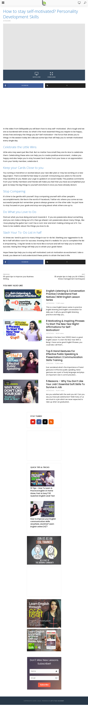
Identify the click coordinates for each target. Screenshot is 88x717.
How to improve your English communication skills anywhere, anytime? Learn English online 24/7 (43, 527)
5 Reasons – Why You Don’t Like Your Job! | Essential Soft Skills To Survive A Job (64, 390)
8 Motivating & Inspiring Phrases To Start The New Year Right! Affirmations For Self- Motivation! (65, 326)
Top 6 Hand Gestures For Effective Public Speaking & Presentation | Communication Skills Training (63, 359)
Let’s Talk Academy (57, 705)
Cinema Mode (51, 75)
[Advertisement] (44, 109)
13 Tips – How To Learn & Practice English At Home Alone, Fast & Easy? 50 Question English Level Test (44, 497)
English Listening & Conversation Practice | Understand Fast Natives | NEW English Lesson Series (62, 295)
